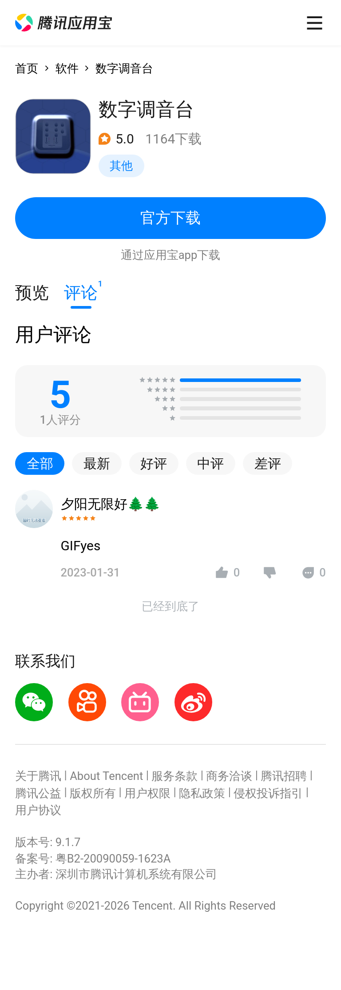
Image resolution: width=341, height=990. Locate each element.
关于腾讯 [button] (38, 776)
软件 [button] (67, 68)
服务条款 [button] (174, 776)
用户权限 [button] (147, 793)
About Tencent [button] (106, 776)
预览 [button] (32, 292)
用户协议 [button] (38, 810)
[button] (63, 23)
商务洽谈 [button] (229, 776)
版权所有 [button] (93, 793)
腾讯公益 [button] (38, 793)
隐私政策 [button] (202, 793)
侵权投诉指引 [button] (268, 793)
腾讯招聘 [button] (284, 776)
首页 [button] (26, 68)
